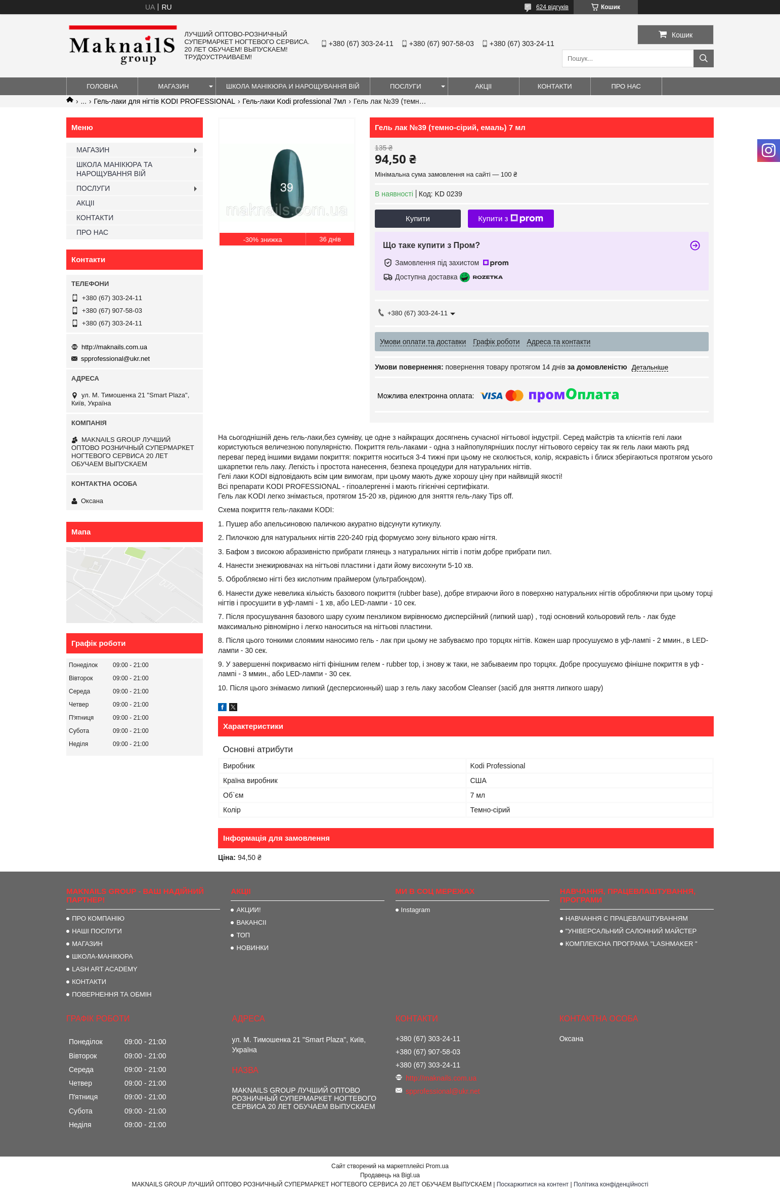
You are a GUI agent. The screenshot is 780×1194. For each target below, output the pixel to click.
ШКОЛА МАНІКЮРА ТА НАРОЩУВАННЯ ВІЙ (114, 169)
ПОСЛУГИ (405, 86)
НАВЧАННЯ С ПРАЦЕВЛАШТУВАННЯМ (627, 918)
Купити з (510, 218)
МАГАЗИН (173, 86)
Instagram (415, 910)
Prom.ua (437, 1166)
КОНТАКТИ (555, 86)
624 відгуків (552, 7)
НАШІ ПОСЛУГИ (97, 931)
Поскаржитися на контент (533, 1184)
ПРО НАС (626, 86)
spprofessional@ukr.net (115, 358)
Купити (418, 218)
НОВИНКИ (252, 948)
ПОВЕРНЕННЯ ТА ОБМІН (112, 994)
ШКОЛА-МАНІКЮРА (102, 956)
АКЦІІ (483, 86)
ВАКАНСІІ (251, 922)
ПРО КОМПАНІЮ (98, 918)
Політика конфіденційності (611, 1184)
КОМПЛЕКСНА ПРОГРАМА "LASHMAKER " (632, 944)
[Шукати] (704, 58)
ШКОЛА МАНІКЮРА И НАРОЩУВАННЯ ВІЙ (293, 86)
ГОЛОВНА (102, 86)
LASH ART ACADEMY (105, 969)
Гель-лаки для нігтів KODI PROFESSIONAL (165, 101)
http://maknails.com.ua (114, 347)
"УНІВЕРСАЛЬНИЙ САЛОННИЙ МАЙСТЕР (631, 931)
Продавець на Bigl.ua (390, 1175)
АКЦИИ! (248, 910)
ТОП (243, 935)
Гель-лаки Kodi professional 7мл (294, 101)
